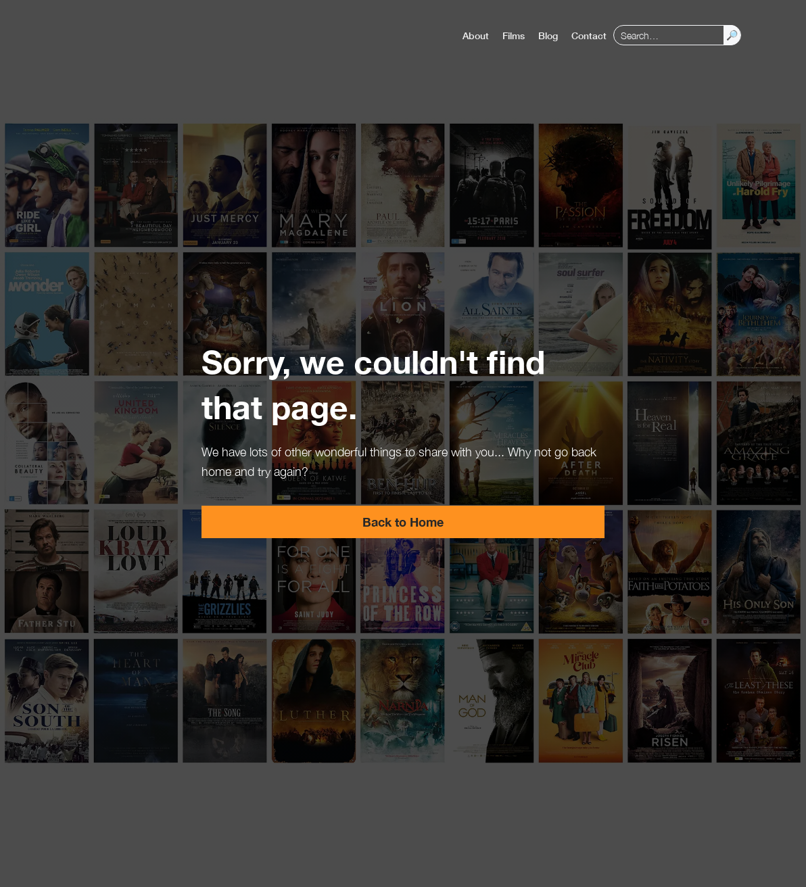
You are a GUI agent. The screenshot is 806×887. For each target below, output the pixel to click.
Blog (548, 35)
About (476, 35)
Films (513, 35)
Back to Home (403, 521)
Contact (589, 35)
